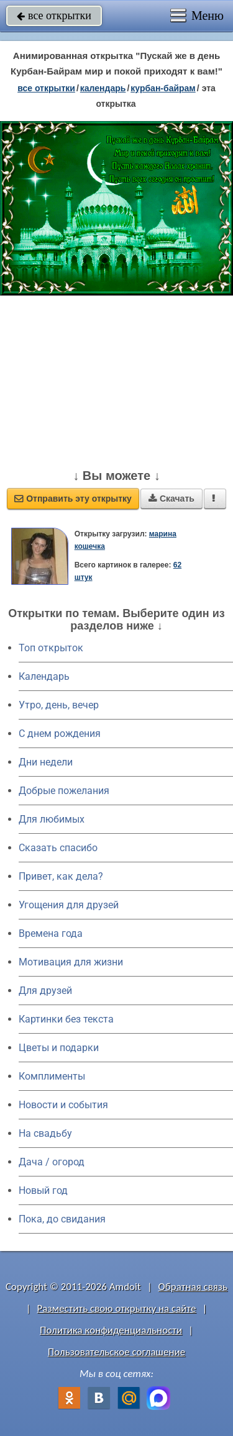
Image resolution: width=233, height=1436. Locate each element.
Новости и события (63, 1105)
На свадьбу (45, 1133)
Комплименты (52, 1076)
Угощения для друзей (69, 905)
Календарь (103, 88)
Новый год (43, 1190)
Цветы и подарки (59, 1048)
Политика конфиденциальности (111, 1330)
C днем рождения (60, 733)
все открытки (54, 15)
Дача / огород (52, 1162)
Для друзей (45, 990)
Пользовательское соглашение (116, 1351)
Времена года (51, 933)
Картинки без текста (66, 1019)
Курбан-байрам (162, 88)
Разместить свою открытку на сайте (116, 1308)
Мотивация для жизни (71, 962)
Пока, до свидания (62, 1219)
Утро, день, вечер (59, 705)
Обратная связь (192, 1286)
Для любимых (52, 819)
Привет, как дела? (61, 876)
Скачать (171, 499)
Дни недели (46, 762)
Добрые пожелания (64, 791)
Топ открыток (51, 648)
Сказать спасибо (58, 848)
